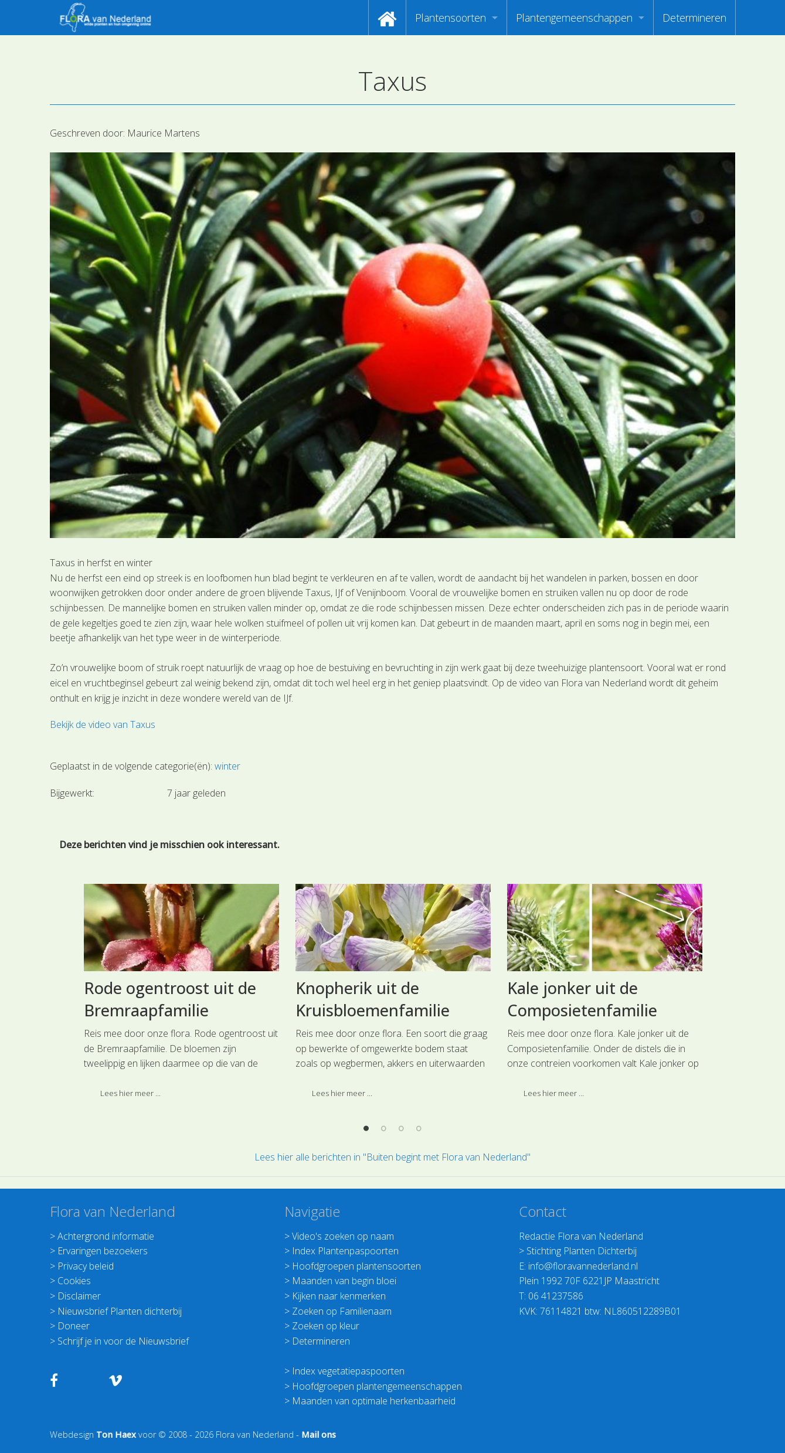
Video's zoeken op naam (343, 1236)
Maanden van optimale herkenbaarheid (374, 1400)
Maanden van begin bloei (344, 1280)
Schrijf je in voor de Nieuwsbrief (123, 1341)
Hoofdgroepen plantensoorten (356, 1266)
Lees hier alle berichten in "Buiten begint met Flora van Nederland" (392, 1157)
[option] (181, 1089)
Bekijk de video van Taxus (102, 724)
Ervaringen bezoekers (102, 1250)
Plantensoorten (450, 18)
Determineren (694, 18)
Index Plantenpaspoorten (345, 1250)
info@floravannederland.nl (583, 1266)
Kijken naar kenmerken (339, 1295)
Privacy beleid (85, 1266)
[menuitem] (387, 17)
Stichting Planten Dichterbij (581, 1250)
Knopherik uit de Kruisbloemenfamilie (372, 1093)
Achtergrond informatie (105, 1236)
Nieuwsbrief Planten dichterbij (119, 1311)
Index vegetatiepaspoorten (348, 1370)
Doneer (73, 1325)
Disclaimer (79, 1295)
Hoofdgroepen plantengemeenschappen (377, 1386)
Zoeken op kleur (325, 1325)
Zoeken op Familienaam (342, 1311)
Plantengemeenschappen (574, 18)
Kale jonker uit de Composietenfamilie (582, 1093)
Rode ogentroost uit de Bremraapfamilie (170, 1093)
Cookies (74, 1280)
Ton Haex (116, 1434)
